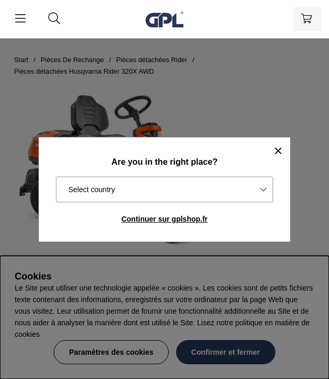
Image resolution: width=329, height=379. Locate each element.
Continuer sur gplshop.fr (164, 219)
